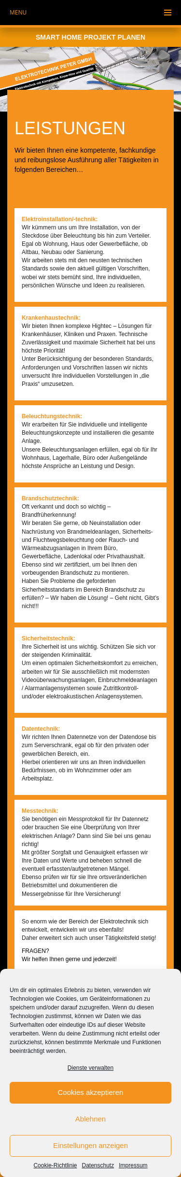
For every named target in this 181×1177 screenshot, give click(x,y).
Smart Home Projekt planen (90, 37)
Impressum (133, 1165)
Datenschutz (98, 1165)
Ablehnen (90, 1119)
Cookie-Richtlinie (55, 1165)
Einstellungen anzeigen (90, 1145)
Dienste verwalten (90, 1067)
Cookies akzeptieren (91, 1092)
